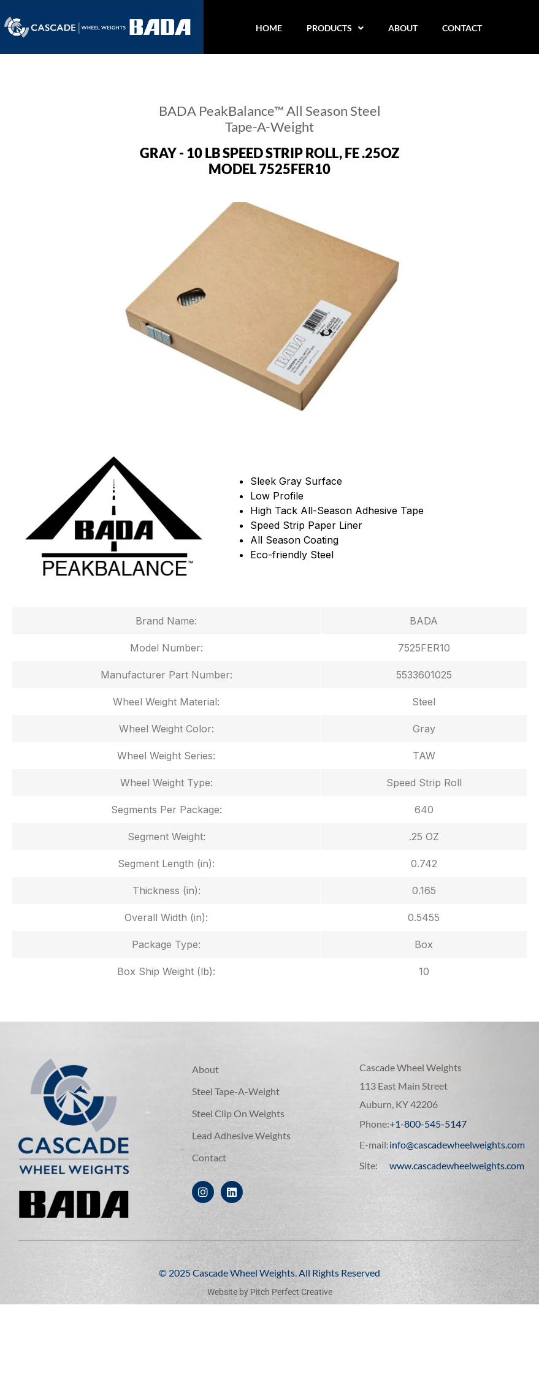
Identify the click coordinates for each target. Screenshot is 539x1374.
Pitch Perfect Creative (291, 1292)
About (403, 28)
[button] (335, 28)
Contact (462, 28)
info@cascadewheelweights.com (457, 1144)
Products (335, 28)
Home (269, 28)
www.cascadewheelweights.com (456, 1165)
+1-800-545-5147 (428, 1123)
